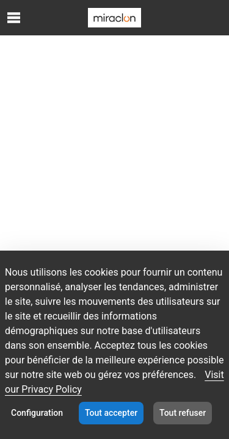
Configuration (37, 413)
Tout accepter (111, 413)
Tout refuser (182, 413)
